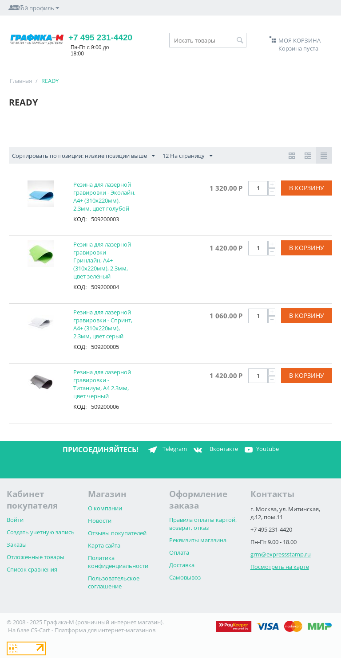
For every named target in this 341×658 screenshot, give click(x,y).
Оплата (179, 552)
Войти (15, 520)
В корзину (306, 188)
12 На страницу (188, 156)
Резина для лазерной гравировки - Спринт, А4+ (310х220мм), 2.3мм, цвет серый (102, 324)
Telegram (166, 449)
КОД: (80, 219)
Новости (99, 521)
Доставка (181, 565)
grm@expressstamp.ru (280, 554)
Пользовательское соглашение (113, 582)
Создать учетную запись (41, 532)
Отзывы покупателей (117, 533)
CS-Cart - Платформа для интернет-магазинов (93, 630)
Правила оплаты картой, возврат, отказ (203, 524)
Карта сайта (104, 545)
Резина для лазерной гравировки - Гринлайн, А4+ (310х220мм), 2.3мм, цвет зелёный (102, 260)
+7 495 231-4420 (100, 37)
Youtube (260, 449)
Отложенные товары (35, 557)
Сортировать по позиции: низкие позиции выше (83, 156)
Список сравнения (32, 569)
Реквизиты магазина (197, 540)
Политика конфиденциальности (118, 562)
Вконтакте (214, 449)
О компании (105, 508)
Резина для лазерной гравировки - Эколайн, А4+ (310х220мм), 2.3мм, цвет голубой (104, 196)
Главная (21, 81)
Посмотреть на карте (279, 567)
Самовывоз (185, 577)
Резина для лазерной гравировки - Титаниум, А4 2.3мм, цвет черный (102, 384)
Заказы (17, 544)
